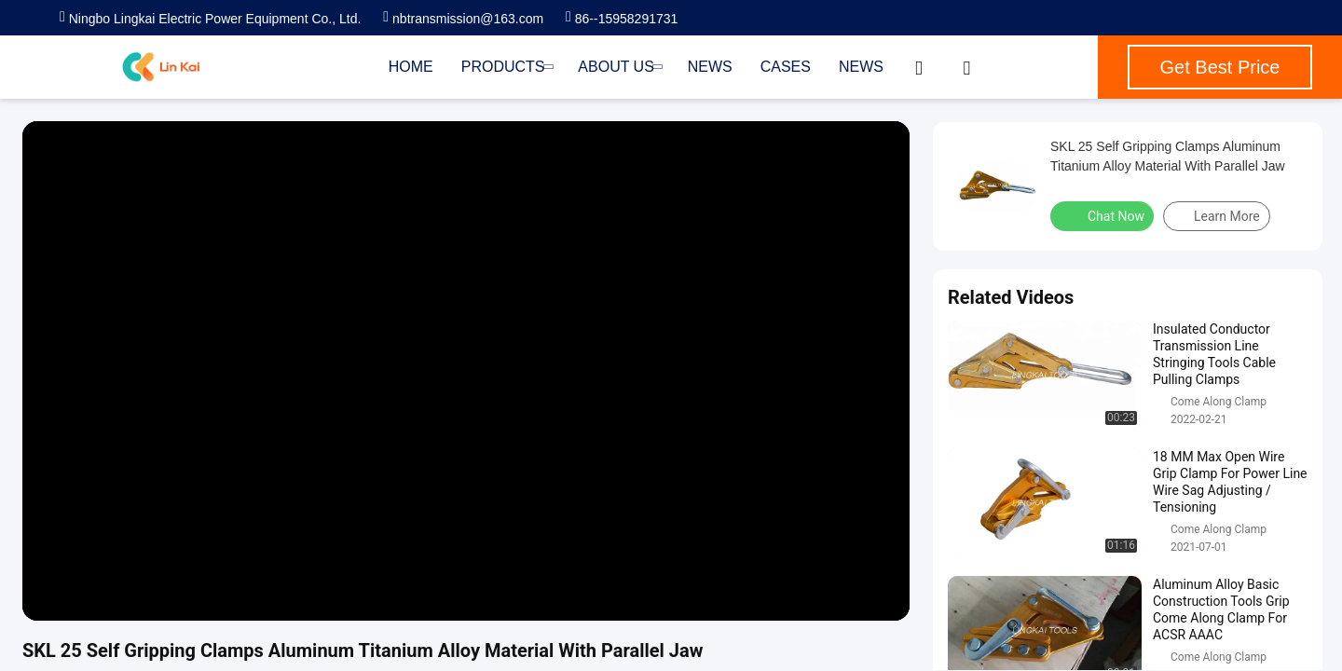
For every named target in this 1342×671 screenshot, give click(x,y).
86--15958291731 (622, 18)
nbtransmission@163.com (463, 18)
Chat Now (1103, 215)
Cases (785, 67)
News (710, 67)
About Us (618, 67)
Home (411, 67)
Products (506, 67)
